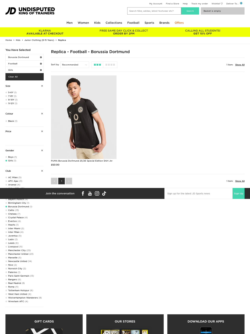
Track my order (199, 3)
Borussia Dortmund (25, 57)
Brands (164, 22)
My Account (155, 3)
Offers (179, 22)
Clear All (12, 76)
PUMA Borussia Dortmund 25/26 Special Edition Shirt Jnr (82, 156)
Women (83, 22)
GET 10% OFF (203, 32)
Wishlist (216, 3)
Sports (149, 22)
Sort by (55, 64)
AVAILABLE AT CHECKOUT (45, 32)
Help (185, 3)
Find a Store (172, 3)
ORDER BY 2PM (124, 32)
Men (69, 22)
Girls (25, 70)
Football (133, 22)
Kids (97, 22)
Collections (114, 22)
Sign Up (238, 189)
